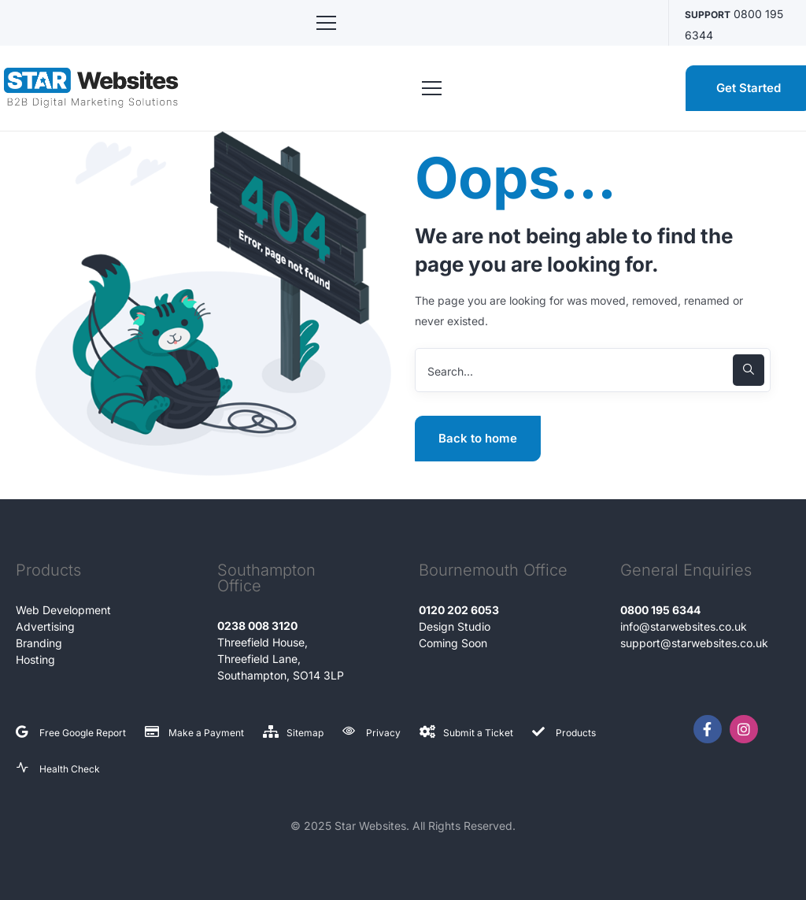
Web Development (63, 610)
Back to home (477, 438)
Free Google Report (82, 733)
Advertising (45, 626)
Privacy (383, 733)
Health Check (69, 769)
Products (576, 733)
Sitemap (305, 733)
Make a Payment (206, 733)
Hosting (35, 659)
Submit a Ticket (478, 733)
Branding (39, 643)
